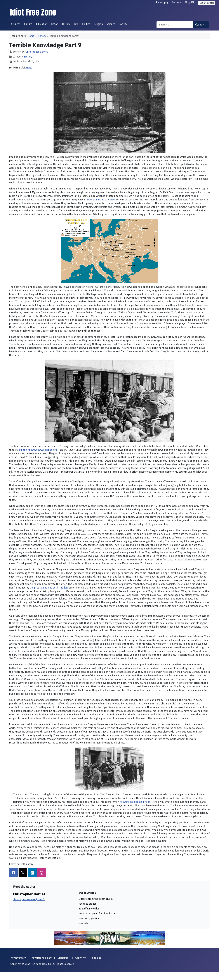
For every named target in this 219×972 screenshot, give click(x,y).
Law (76, 24)
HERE (29, 67)
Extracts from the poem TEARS (95, 898)
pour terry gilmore (88, 918)
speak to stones (87, 903)
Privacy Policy (18, 957)
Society (123, 24)
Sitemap (96, 957)
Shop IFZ (189, 2)
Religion (98, 24)
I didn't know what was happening (38, 449)
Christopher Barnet (29, 894)
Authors (176, 2)
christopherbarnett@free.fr (29, 899)
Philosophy (162, 2)
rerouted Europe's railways (100, 199)
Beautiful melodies (88, 908)
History (66, 24)
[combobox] (174, 24)
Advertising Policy (42, 957)
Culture (28, 24)
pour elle (83, 923)
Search (200, 24)
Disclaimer (63, 957)
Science (110, 24)
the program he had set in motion (49, 587)
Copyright (80, 957)
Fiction (54, 24)
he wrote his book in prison (135, 801)
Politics (86, 24)
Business (15, 24)
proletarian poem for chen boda (96, 913)
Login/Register (207, 3)
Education (41, 24)
